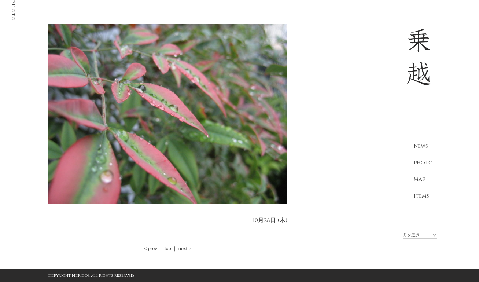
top (168, 248)
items (421, 196)
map (419, 179)
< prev (150, 248)
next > (184, 248)
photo (423, 162)
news (421, 146)
